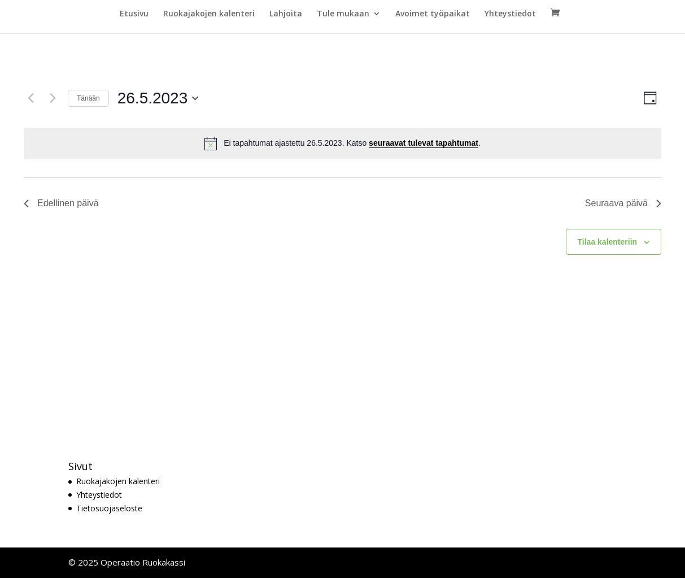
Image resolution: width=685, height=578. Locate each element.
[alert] (342, 143)
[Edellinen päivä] (30, 98)
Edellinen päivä (61, 203)
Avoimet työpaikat (432, 14)
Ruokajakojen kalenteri (209, 14)
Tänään (88, 98)
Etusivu (134, 14)
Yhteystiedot (510, 14)
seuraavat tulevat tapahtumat (423, 142)
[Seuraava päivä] (52, 98)
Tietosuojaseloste (109, 508)
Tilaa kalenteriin (608, 241)
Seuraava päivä (623, 203)
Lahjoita (285, 14)
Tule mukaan (343, 14)
